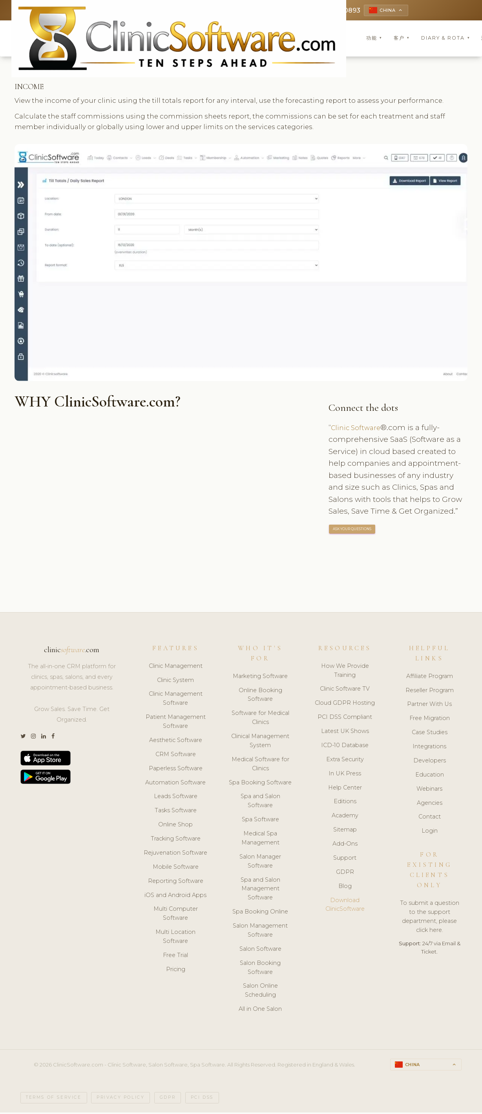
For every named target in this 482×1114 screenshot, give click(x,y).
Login (430, 832)
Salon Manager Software (260, 862)
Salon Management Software (260, 931)
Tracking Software (176, 839)
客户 (402, 39)
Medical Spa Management (260, 839)
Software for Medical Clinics (260, 719)
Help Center (345, 788)
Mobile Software (176, 868)
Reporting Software (175, 882)
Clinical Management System (260, 742)
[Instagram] (33, 737)
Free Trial (175, 956)
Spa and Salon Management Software (260, 890)
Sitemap (345, 830)
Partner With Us (429, 705)
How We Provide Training (345, 672)
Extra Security (345, 760)
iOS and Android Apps (175, 896)
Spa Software (260, 820)
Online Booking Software (260, 696)
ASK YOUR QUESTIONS (352, 531)
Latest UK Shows (345, 732)
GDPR (345, 873)
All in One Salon (260, 1010)
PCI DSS (202, 1099)
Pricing (175, 970)
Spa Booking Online (260, 912)
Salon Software (260, 950)
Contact (429, 818)
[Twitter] (23, 737)
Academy (345, 816)
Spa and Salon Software (260, 802)
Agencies (429, 804)
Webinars (429, 789)
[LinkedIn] (43, 737)
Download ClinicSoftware (345, 906)
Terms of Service (54, 1099)
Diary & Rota (445, 39)
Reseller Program (429, 691)
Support (344, 858)
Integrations (429, 747)
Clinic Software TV (345, 690)
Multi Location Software (175, 938)
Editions (345, 802)
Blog (345, 887)
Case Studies (429, 733)
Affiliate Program (429, 677)
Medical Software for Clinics (260, 765)
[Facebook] (53, 737)
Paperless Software (176, 769)
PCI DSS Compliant (345, 718)
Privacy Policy (120, 1099)
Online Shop (175, 825)
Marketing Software (260, 677)
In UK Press (345, 774)
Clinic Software (358, 428)
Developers (429, 761)
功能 (374, 39)
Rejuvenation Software (175, 853)
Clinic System (175, 681)
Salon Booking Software (260, 969)
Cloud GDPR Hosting (345, 704)
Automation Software (175, 783)
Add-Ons (345, 844)
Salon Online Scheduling (260, 992)
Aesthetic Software (175, 741)
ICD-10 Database (345, 746)
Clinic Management (176, 667)
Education (429, 775)
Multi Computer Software (175, 915)
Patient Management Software (176, 723)
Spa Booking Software (260, 783)
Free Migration (429, 719)
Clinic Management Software (176, 700)
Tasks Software (176, 811)
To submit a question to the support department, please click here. (429, 918)
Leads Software (175, 797)
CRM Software (175, 755)
